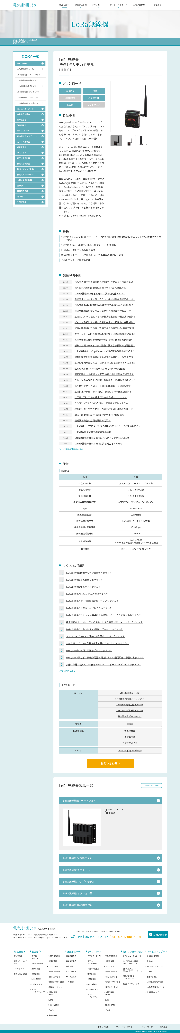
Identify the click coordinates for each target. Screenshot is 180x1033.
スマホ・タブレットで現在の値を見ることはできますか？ (95, 636)
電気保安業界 (71, 961)
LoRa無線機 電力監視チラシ (129, 704)
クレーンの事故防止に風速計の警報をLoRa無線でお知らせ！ (105, 380)
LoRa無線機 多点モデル (26, 86)
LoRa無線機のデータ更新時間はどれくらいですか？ (92, 601)
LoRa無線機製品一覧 (25, 69)
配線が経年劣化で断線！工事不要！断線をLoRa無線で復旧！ (105, 328)
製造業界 (69, 966)
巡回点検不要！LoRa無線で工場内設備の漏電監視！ (101, 368)
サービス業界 (71, 977)
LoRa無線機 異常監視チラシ (129, 710)
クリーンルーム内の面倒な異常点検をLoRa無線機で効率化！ (105, 334)
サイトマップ (147, 1027)
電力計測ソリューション (132, 984)
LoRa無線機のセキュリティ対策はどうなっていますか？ (94, 629)
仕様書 (94, 91)
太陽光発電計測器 (53, 993)
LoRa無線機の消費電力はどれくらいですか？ (89, 608)
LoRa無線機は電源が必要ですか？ (83, 587)
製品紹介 (22, 40)
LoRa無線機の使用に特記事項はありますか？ (89, 650)
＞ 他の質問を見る (67, 670)
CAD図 (70, 104)
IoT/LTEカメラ (37, 984)
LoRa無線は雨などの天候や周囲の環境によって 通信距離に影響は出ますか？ (105, 657)
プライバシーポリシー (125, 1027)
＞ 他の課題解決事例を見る (71, 449)
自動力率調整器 (37, 963)
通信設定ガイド (129, 743)
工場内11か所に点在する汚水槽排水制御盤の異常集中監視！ (105, 316)
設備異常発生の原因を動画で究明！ (93, 420)
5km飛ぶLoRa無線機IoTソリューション (131, 962)
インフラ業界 (71, 971)
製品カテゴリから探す (20, 962)
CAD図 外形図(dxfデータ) (130, 750)
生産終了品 (53, 1015)
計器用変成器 (54, 1005)
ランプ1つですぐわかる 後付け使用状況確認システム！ (102, 403)
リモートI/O (53, 966)
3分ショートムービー (155, 966)
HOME (15, 40)
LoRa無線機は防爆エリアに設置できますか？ (89, 573)
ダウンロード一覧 (94, 956)
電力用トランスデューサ (38, 990)
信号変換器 (53, 961)
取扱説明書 (93, 97)
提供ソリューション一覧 (132, 956)
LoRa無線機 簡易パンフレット (129, 698)
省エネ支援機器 (54, 956)
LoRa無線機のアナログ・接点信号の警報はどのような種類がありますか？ (103, 615)
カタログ (70, 91)
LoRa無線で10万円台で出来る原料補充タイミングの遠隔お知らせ (108, 426)
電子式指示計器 (54, 971)
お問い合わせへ (110, 763)
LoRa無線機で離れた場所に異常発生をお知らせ (98, 443)
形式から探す (19, 969)
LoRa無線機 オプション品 (27, 97)
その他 (51, 1010)
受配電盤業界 (71, 956)
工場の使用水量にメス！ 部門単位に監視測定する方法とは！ (105, 362)
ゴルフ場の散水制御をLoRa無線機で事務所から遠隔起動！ (104, 305)
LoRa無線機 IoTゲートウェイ (28, 74)
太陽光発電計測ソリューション (128, 977)
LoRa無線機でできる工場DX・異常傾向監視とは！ (100, 293)
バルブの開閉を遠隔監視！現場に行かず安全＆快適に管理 (104, 282)
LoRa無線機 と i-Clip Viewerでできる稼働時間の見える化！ (105, 351)
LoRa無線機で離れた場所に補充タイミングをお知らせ (102, 437)
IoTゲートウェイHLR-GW (114, 811)
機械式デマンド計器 (56, 982)
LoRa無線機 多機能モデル (27, 80)
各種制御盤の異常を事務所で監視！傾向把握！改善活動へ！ (105, 339)
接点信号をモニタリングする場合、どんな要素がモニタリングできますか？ (104, 622)
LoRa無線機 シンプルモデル (28, 91)
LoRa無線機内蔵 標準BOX (27, 103)
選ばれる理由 (152, 977)
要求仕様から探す (152, 785)
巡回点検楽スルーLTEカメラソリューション (132, 970)
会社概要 (163, 1027)
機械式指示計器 (54, 977)
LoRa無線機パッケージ (155, 987)
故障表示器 (36, 969)
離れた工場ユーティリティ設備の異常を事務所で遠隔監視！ (105, 345)
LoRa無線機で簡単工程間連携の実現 (93, 432)
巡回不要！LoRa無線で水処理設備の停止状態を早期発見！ (104, 374)
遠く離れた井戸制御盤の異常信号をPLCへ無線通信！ (101, 287)
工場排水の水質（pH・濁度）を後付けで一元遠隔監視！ (103, 391)
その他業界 (70, 982)
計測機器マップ (153, 992)
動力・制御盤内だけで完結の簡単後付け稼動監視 (99, 414)
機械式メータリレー (56, 987)
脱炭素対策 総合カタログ (129, 716)
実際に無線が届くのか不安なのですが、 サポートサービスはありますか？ (103, 664)
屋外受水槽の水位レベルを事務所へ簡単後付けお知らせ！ (104, 310)
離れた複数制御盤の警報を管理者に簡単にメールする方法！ (105, 357)
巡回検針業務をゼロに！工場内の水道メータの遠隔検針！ (104, 385)
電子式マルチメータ (37, 957)
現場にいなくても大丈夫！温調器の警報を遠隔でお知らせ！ (105, 409)
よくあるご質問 (153, 956)
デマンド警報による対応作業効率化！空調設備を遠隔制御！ (105, 322)
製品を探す (18, 956)
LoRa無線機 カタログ (130, 692)
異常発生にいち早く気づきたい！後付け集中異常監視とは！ (105, 299)
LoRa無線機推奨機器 (155, 982)
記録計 (51, 1000)
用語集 (149, 971)
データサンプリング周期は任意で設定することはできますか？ (97, 643)
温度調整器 (36, 974)
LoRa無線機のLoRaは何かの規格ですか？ (87, 594)
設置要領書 (129, 737)
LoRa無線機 (36, 979)
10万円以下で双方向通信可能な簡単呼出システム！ (101, 397)
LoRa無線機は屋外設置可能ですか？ (84, 580)
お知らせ (150, 961)
